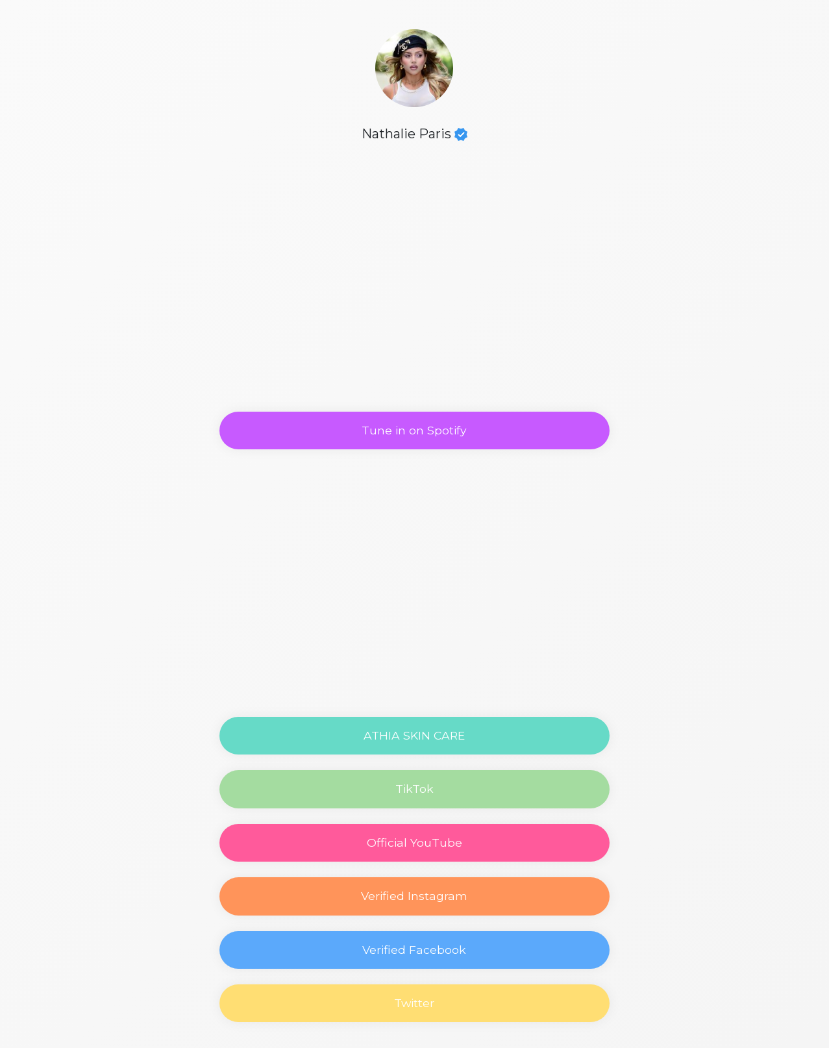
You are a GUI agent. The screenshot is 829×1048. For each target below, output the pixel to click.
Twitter (414, 1003)
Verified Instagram (414, 896)
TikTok (414, 788)
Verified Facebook (414, 949)
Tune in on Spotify (414, 430)
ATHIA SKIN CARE (414, 735)
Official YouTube (414, 842)
